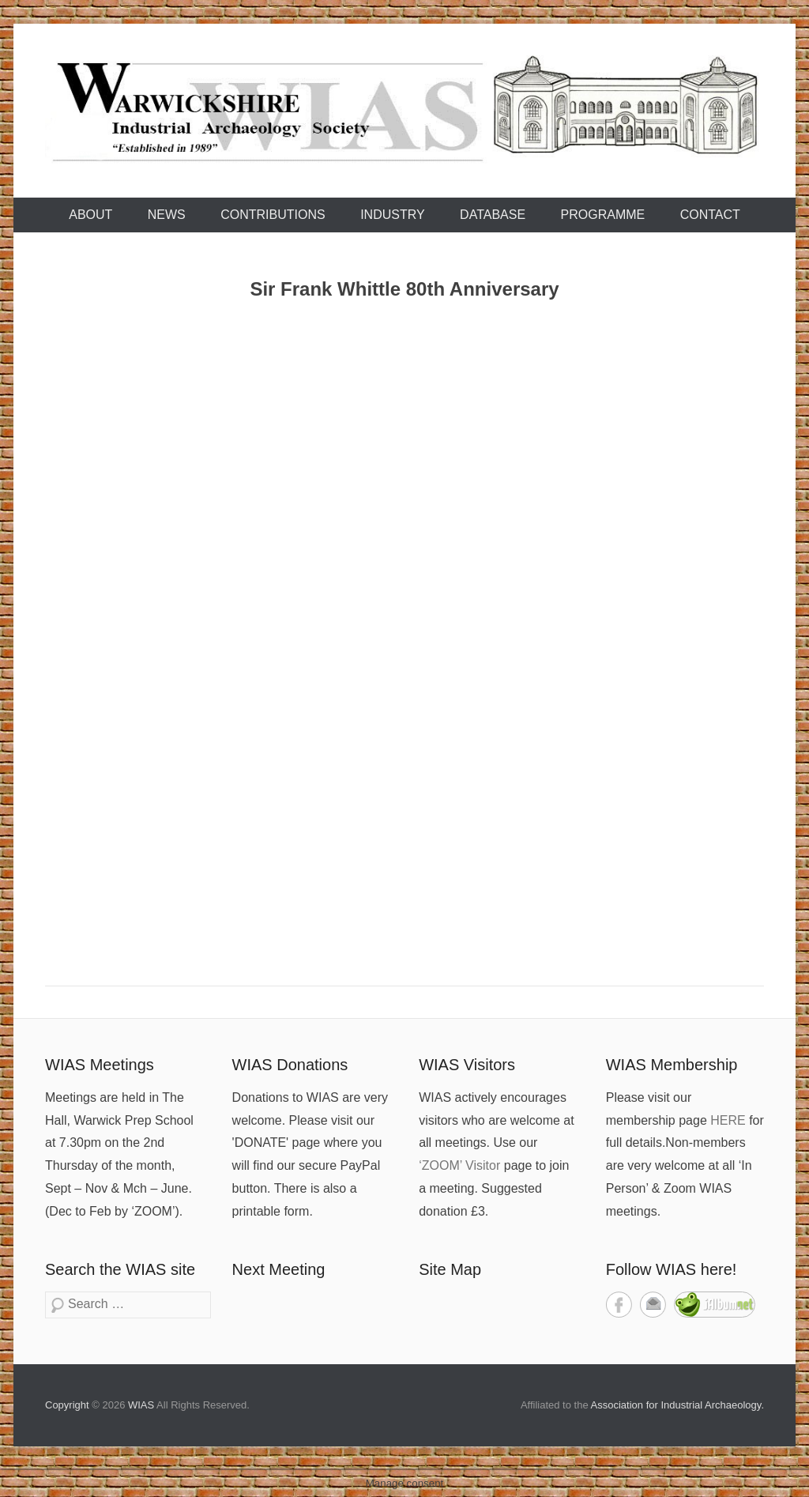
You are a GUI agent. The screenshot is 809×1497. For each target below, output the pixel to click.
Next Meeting (278, 1269)
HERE (727, 1120)
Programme (603, 214)
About (90, 214)
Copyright (67, 1405)
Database (492, 214)
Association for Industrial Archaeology (676, 1405)
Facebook (619, 1304)
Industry (392, 214)
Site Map (450, 1269)
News (167, 214)
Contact (710, 214)
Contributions (272, 214)
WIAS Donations (290, 1064)
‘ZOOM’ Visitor (459, 1165)
